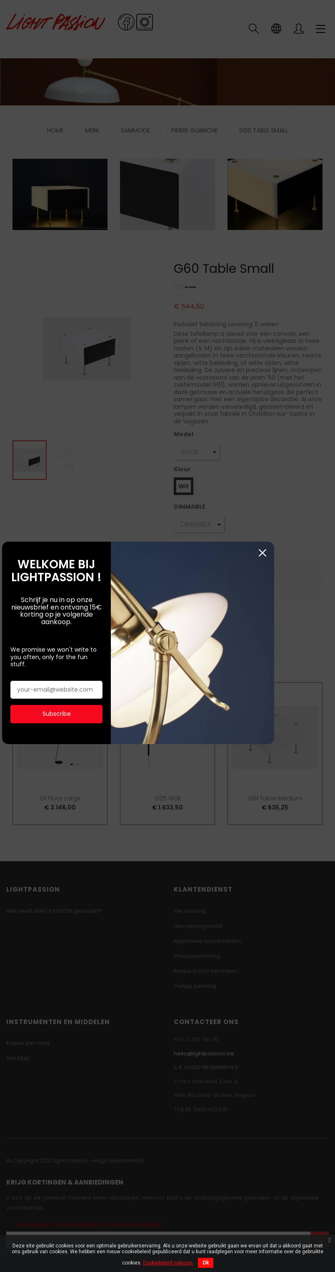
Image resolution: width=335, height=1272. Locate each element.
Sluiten (322, 538)
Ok (205, 1263)
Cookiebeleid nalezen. (168, 1263)
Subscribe (67, 685)
